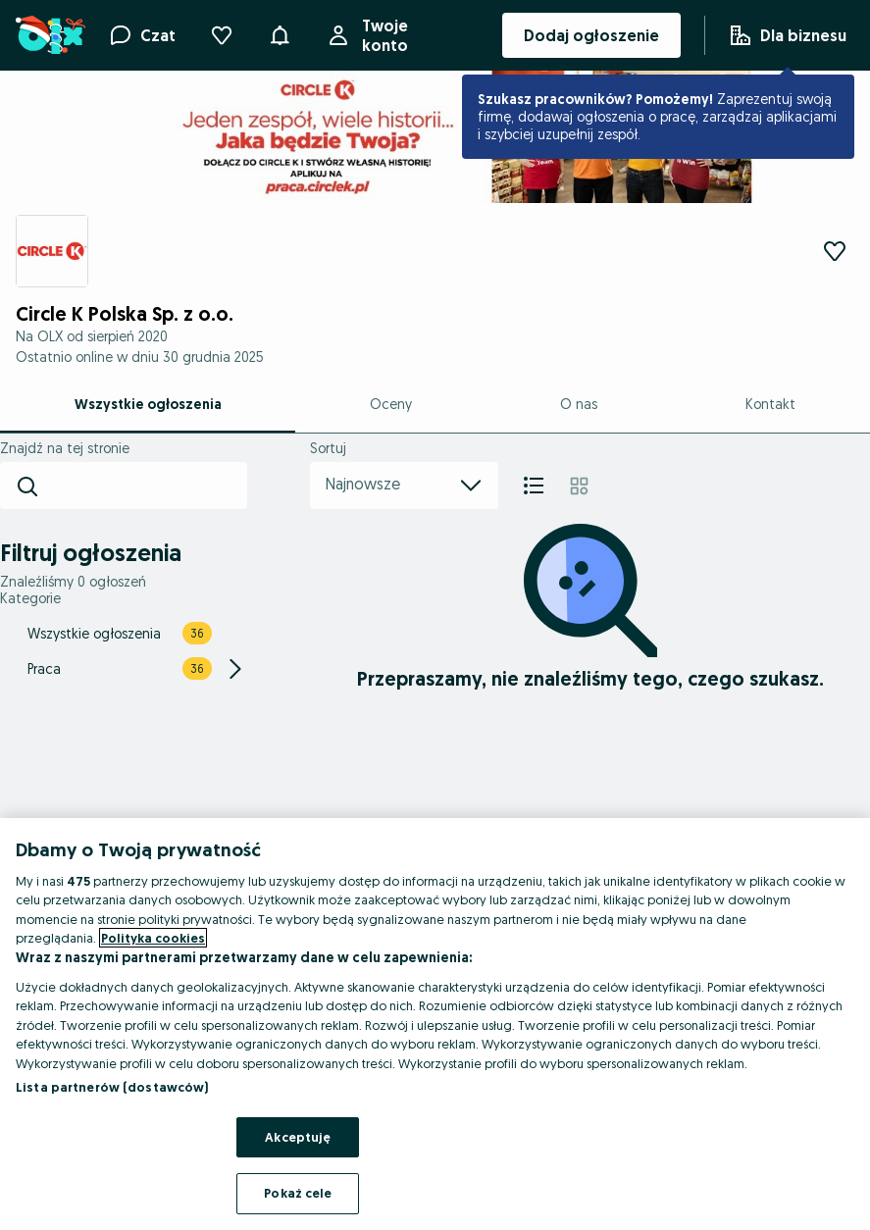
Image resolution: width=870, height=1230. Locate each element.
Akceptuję (298, 1137)
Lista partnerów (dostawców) (112, 1087)
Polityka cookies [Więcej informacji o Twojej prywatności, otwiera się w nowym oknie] (153, 938)
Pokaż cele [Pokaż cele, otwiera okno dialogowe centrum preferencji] (298, 1193)
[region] (435, 1024)
